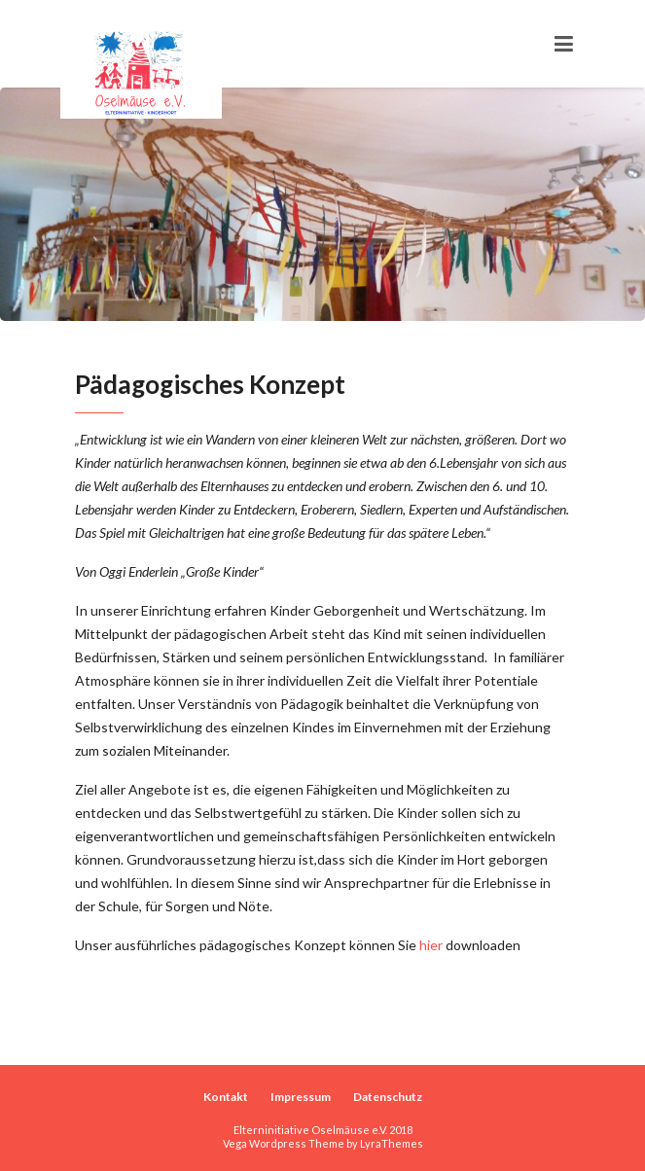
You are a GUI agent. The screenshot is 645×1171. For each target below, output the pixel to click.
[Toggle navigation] (564, 44)
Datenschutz (387, 1096)
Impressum (300, 1096)
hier (431, 945)
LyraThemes (391, 1143)
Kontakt (225, 1096)
